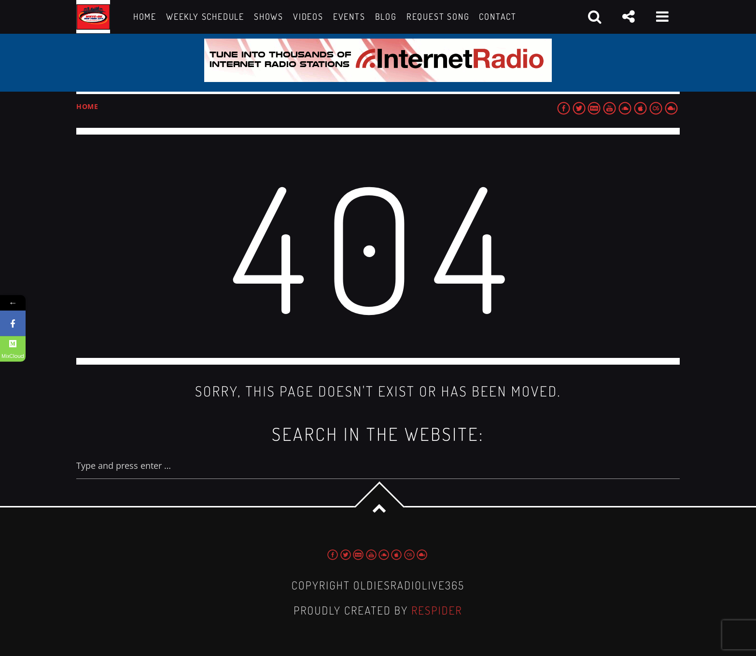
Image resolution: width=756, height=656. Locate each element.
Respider (436, 610)
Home (87, 106)
